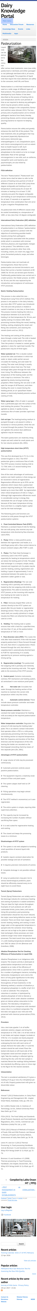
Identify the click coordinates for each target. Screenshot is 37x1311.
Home (5, 24)
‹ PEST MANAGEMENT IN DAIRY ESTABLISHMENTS (9, 1191)
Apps (16, 33)
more (34, 1274)
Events (20, 29)
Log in (14, 1198)
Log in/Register (6, 1210)
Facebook (4, 1198)
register (20, 1198)
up (19, 1187)
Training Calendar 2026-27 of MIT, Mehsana (17, 1253)
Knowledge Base (9, 29)
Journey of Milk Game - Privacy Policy (15, 1285)
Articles (5, 39)
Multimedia (7, 33)
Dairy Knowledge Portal (13, 10)
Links (28, 29)
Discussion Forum (16, 24)
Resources (30, 24)
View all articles (30, 1260)
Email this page (12, 1200)
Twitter (10, 1198)
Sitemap (19, 1299)
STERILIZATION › (28, 1190)
